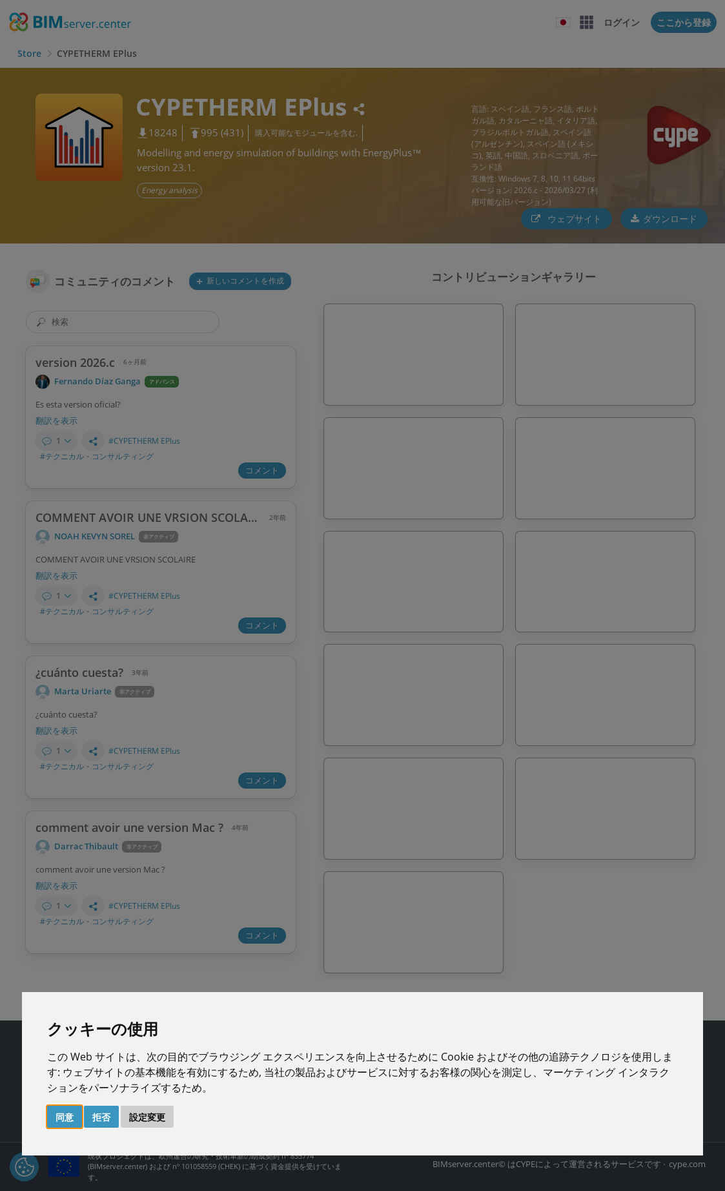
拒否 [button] (101, 1117)
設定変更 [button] (147, 1117)
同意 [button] (65, 1117)
